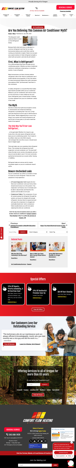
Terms (46, 446)
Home (10, 33)
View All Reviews (9, 343)
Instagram (45, 439)
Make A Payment (38, 427)
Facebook (38, 439)
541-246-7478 (39, 8)
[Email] (38, 463)
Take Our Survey (51, 347)
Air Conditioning (38, 27)
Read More (14, 257)
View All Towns (38, 393)
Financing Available (65, 11)
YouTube (34, 439)
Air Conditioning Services (19, 263)
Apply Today (42, 430)
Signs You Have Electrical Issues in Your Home (52, 225)
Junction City (34, 388)
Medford (42, 388)
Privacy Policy (35, 445)
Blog (14, 33)
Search (22, 231)
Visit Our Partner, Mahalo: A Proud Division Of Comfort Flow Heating (38, 452)
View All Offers (38, 308)
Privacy (44, 446)
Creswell (19, 388)
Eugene (30, 263)
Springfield (55, 388)
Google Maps (41, 439)
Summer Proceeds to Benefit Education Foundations (23, 225)
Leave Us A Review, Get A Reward (30, 343)
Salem (49, 388)
